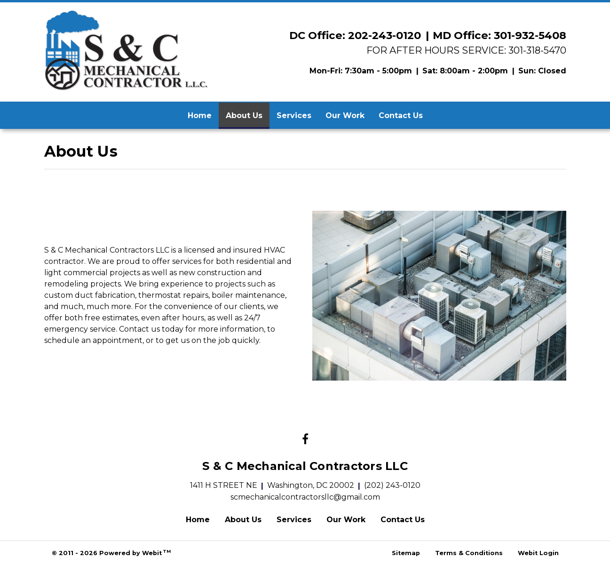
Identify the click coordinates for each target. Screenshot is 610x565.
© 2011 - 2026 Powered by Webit (111, 553)
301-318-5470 (537, 50)
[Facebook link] (305, 440)
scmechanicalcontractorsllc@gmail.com (305, 497)
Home (200, 115)
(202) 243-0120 (392, 485)
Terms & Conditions (469, 553)
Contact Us (401, 115)
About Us (247, 113)
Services (294, 115)
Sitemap (406, 553)
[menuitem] (200, 116)
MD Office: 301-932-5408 (499, 35)
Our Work (344, 115)
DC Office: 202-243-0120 (355, 35)
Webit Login (538, 553)
